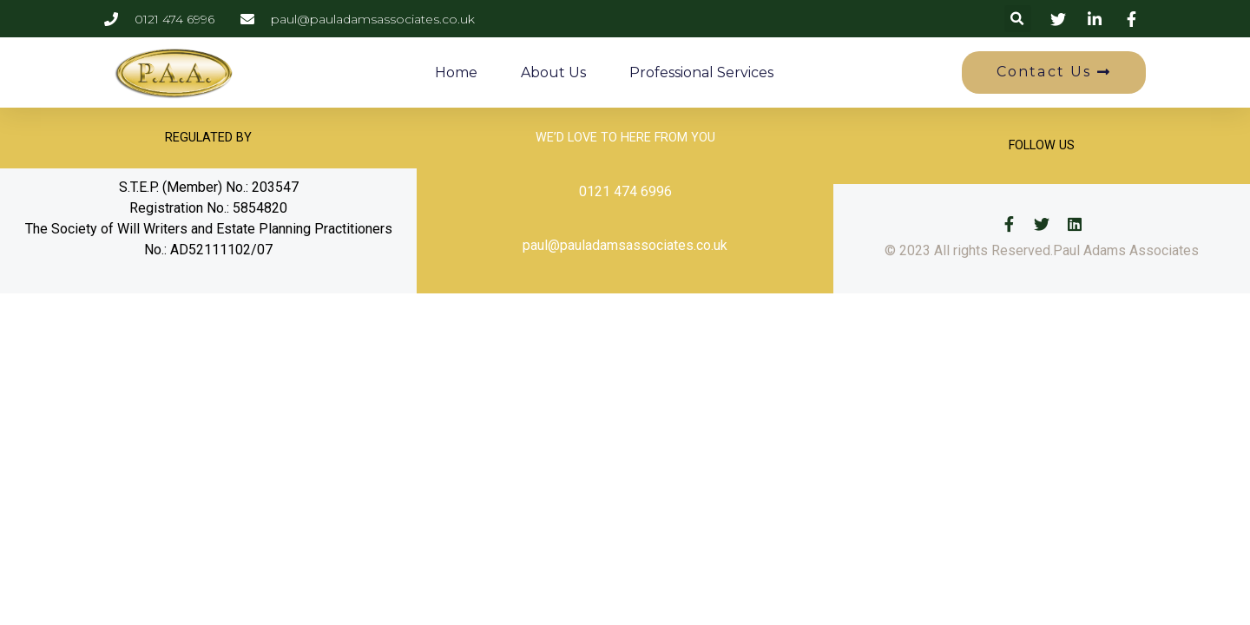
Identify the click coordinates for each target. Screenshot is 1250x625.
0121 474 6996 (625, 191)
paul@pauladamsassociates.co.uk (625, 245)
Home (456, 72)
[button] (1017, 18)
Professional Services (701, 72)
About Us (553, 72)
